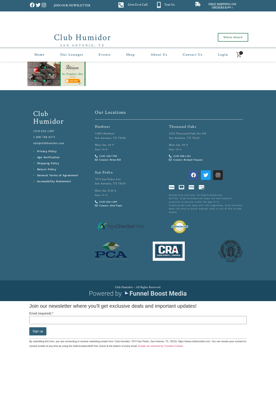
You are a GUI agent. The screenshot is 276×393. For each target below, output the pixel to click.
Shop (130, 55)
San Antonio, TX (82, 45)
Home (40, 55)
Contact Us (192, 55)
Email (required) (41, 313)
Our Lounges (71, 55)
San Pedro (104, 172)
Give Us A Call (138, 5)
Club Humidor (82, 37)
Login (223, 55)
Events (105, 55)
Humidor (48, 121)
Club (41, 113)
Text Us (169, 5)
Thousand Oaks (182, 126)
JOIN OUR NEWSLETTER (71, 5)
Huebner (102, 126)
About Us (159, 55)
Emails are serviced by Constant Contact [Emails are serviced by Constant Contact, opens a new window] (160, 346)
